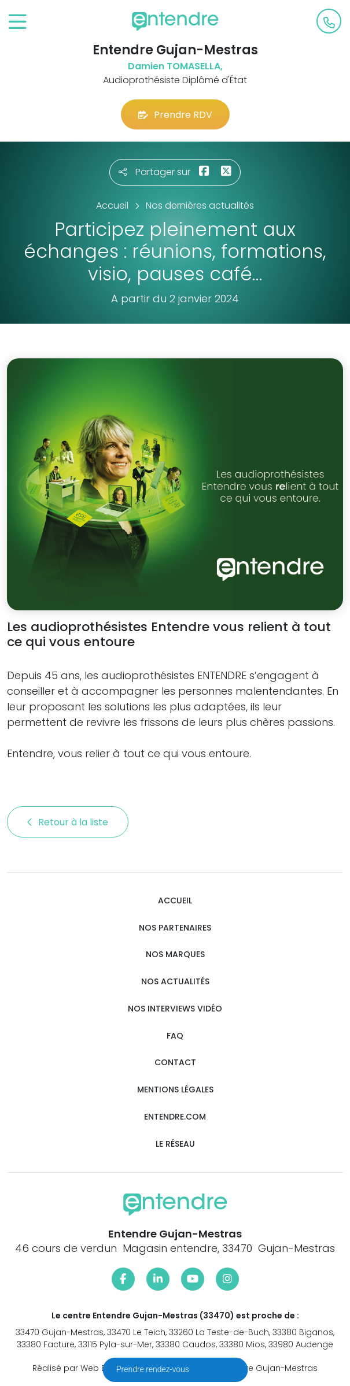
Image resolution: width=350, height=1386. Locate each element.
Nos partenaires (175, 928)
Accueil (175, 901)
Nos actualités (175, 982)
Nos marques (175, 954)
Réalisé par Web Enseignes (87, 1368)
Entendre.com (175, 1117)
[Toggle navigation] (18, 22)
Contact (175, 1063)
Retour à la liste (67, 822)
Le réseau (175, 1144)
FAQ (175, 1036)
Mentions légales (175, 1090)
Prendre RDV (175, 114)
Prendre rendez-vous (153, 1369)
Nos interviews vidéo (175, 1009)
